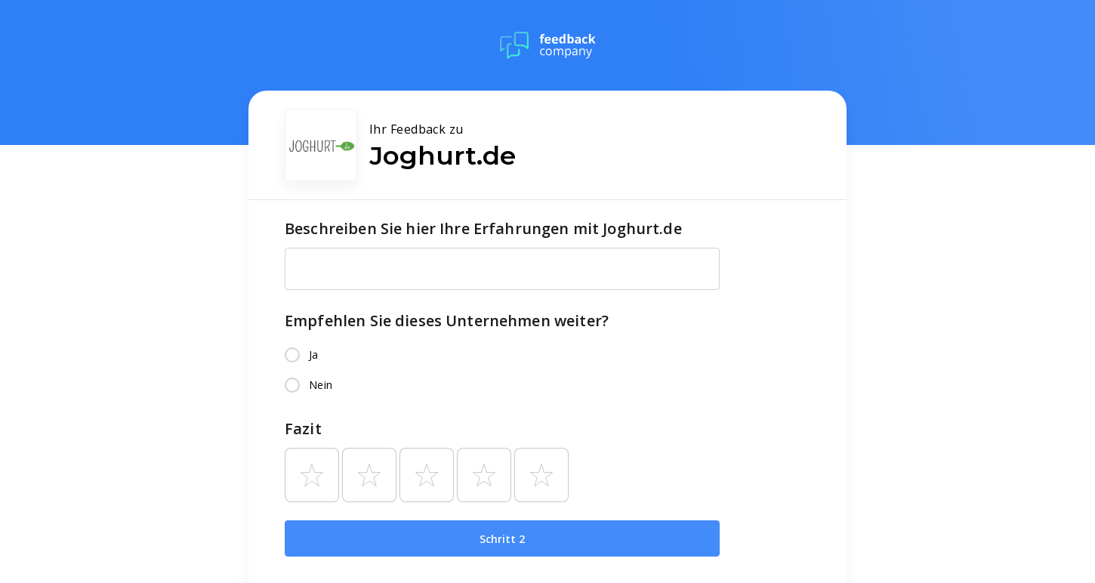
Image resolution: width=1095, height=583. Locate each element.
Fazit (303, 428)
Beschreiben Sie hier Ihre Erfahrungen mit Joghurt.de (483, 228)
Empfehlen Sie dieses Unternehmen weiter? (447, 320)
